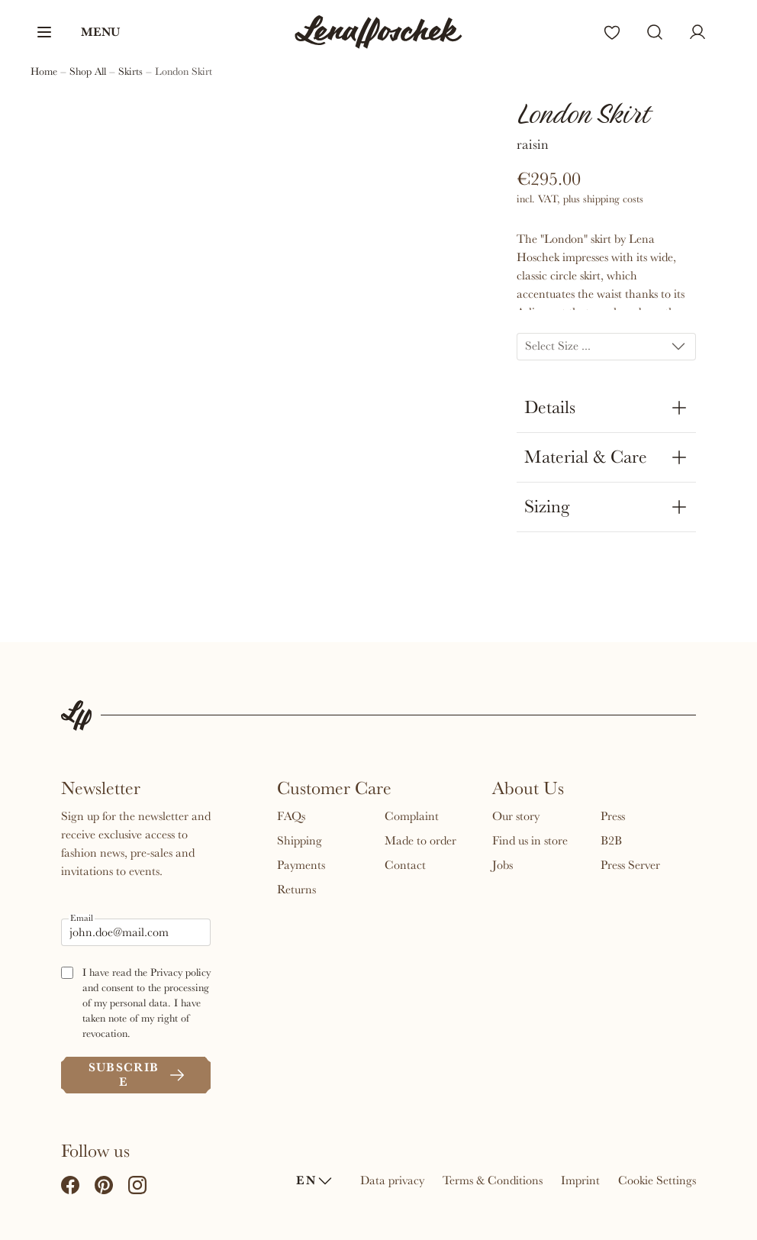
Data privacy (392, 1180)
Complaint (412, 816)
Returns (296, 889)
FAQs (291, 816)
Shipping (299, 841)
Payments (301, 865)
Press (613, 816)
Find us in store (530, 841)
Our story (516, 816)
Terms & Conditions (493, 1180)
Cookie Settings (657, 1180)
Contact (405, 865)
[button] (77, 32)
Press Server (630, 865)
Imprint (580, 1180)
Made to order (420, 841)
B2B (611, 841)
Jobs (502, 865)
